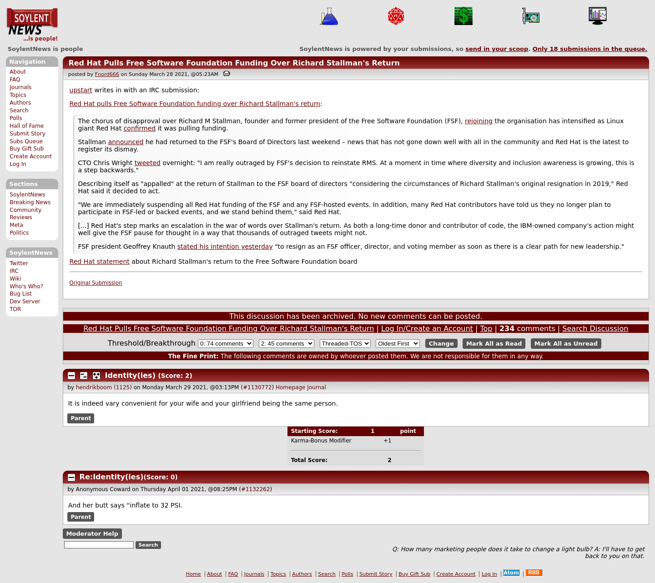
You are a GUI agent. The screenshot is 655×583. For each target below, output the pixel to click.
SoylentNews (32, 25)
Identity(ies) (130, 375)
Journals (20, 87)
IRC (14, 271)
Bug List (21, 294)
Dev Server (25, 301)
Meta (16, 225)
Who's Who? (26, 286)
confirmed (140, 128)
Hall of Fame (27, 126)
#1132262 (255, 489)
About (18, 72)
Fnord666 (107, 74)
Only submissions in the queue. (590, 48)
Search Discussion (595, 328)
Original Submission (96, 283)
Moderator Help (92, 533)
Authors (20, 103)
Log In (18, 164)
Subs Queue (26, 141)
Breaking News (30, 202)
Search (19, 110)
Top (486, 328)
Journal (316, 387)
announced (126, 142)
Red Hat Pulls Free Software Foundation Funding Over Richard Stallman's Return (234, 63)
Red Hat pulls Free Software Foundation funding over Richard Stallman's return (195, 103)
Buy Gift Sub (27, 149)
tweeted (148, 162)
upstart (81, 90)
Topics (18, 95)
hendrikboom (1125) (104, 387)
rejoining (479, 121)
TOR (15, 309)
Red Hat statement (100, 261)
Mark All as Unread (566, 343)
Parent (81, 418)
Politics (19, 233)
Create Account (31, 156)
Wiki (15, 279)
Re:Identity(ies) (112, 476)
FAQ (15, 79)
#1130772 (257, 387)
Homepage (290, 387)
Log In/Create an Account (427, 328)
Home (193, 574)
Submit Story (27, 134)
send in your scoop (496, 48)
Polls (16, 118)
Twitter (19, 263)
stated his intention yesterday (225, 246)
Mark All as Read (494, 343)
